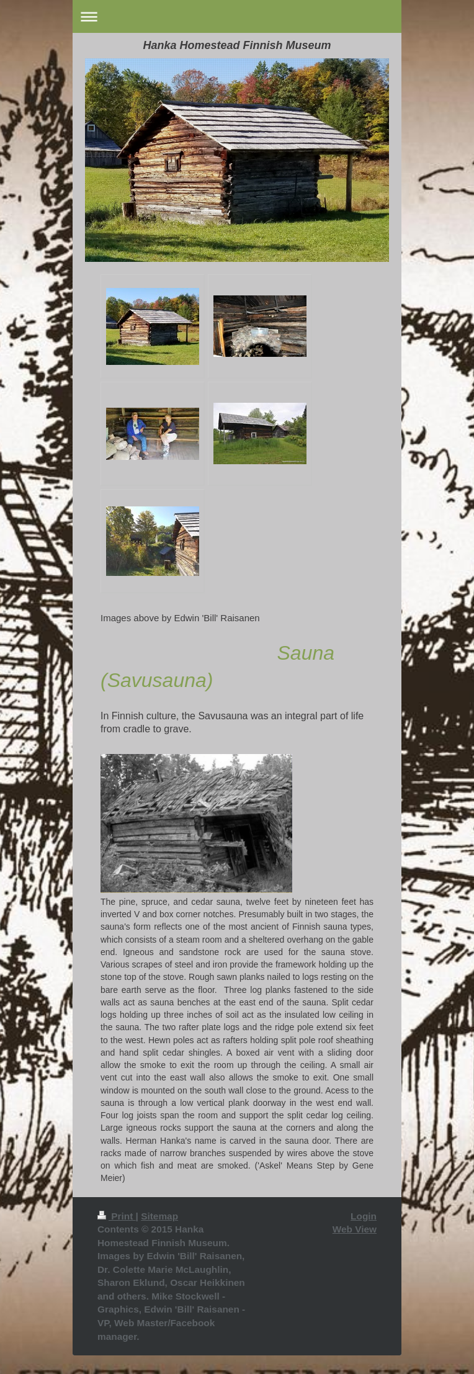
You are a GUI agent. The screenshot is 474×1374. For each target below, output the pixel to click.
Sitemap (159, 1216)
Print (116, 1216)
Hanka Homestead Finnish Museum (237, 45)
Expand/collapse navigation (237, 16)
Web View (355, 1229)
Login (364, 1216)
